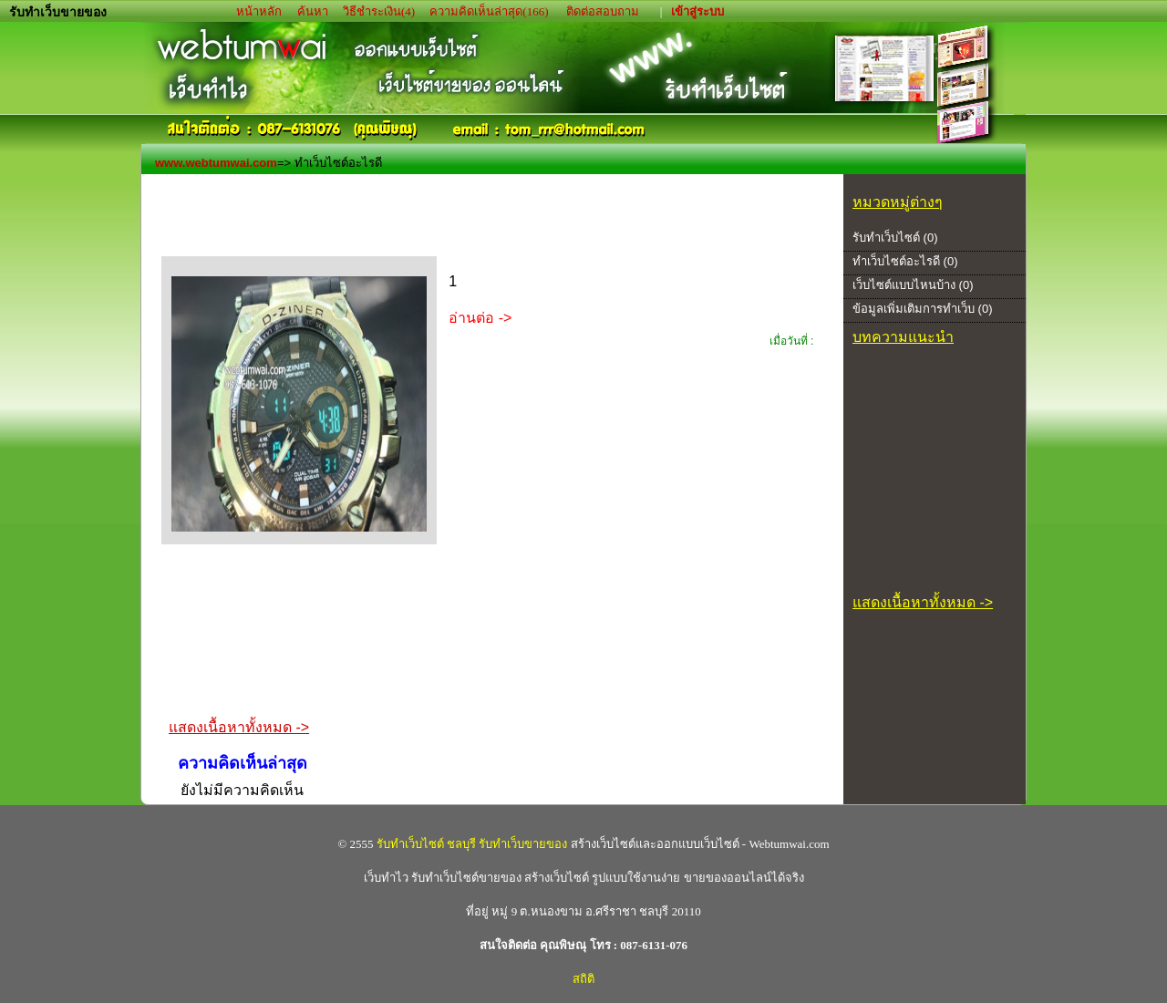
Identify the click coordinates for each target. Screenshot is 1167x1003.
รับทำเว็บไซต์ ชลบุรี (426, 844)
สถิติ (583, 979)
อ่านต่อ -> (480, 318)
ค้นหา (312, 11)
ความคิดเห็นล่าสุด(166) (488, 11)
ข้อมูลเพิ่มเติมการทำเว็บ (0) (922, 308)
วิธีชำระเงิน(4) (379, 11)
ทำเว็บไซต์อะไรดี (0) (905, 261)
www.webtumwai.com (216, 163)
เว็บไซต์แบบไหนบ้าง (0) (913, 285)
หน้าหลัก (260, 11)
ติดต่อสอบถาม (604, 11)
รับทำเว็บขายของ (523, 844)
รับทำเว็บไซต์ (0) (895, 237)
